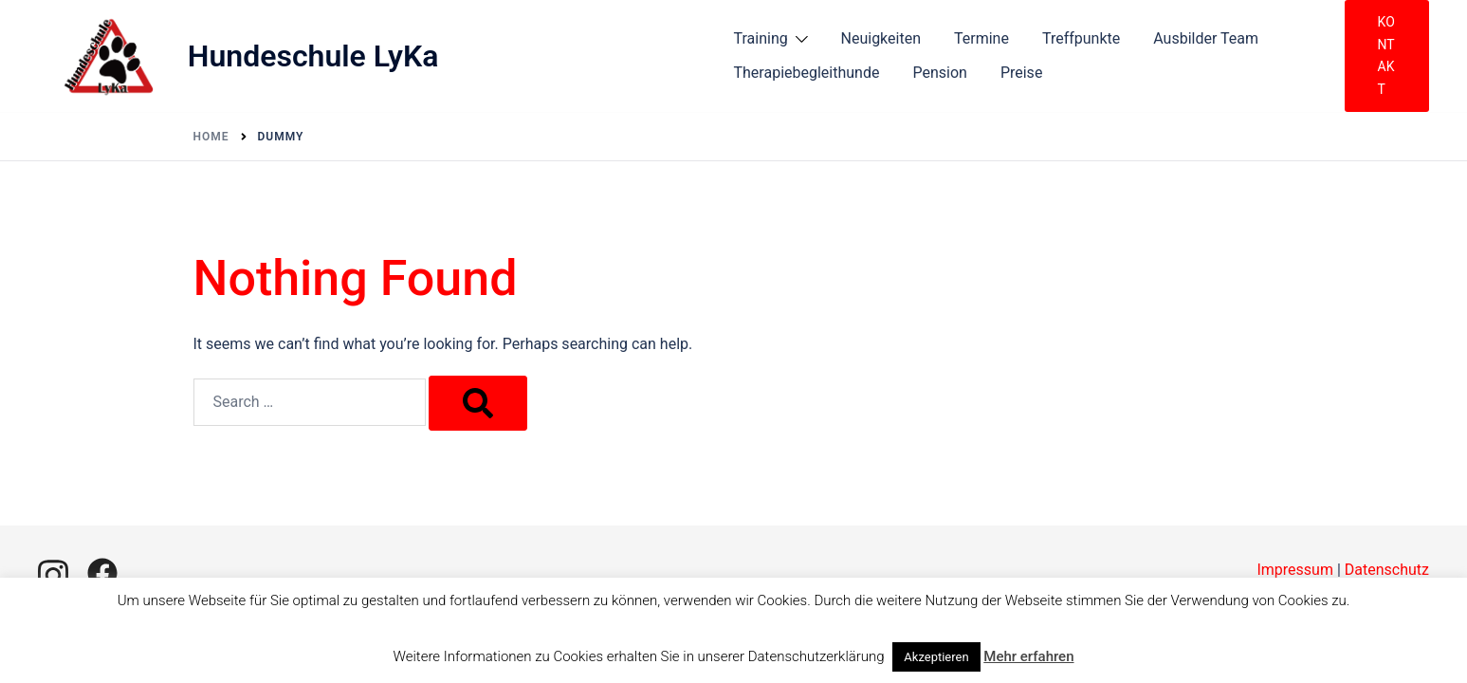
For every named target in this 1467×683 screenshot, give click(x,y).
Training (761, 38)
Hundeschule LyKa (313, 56)
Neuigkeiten (881, 38)
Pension (939, 73)
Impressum (1294, 570)
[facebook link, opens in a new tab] (102, 572)
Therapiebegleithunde (807, 73)
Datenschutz (1387, 570)
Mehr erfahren (1028, 656)
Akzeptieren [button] (936, 657)
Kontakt (1386, 55)
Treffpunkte (1081, 38)
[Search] (478, 403)
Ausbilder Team (1205, 38)
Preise (1021, 73)
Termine (981, 38)
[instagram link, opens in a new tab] (53, 572)
